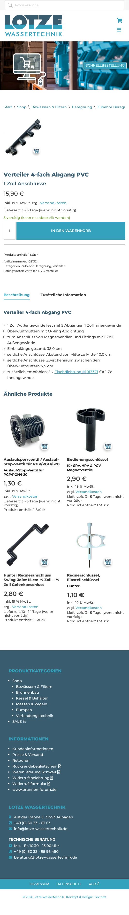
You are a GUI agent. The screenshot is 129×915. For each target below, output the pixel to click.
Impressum (39, 884)
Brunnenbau (27, 692)
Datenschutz (69, 884)
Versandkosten (53, 203)
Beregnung (82, 107)
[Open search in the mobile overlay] (64, 5)
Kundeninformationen (32, 748)
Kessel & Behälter (32, 698)
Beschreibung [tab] (17, 294)
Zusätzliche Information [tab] (63, 294)
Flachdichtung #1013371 (76, 371)
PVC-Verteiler (48, 271)
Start (8, 107)
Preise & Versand (27, 754)
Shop (21, 107)
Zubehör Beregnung (36, 266)
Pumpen (24, 709)
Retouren (21, 760)
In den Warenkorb (71, 230)
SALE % (19, 721)
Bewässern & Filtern (49, 107)
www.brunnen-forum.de (34, 789)
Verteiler (59, 266)
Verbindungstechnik (34, 715)
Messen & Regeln (31, 704)
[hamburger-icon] (118, 21)
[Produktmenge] (9, 231)
